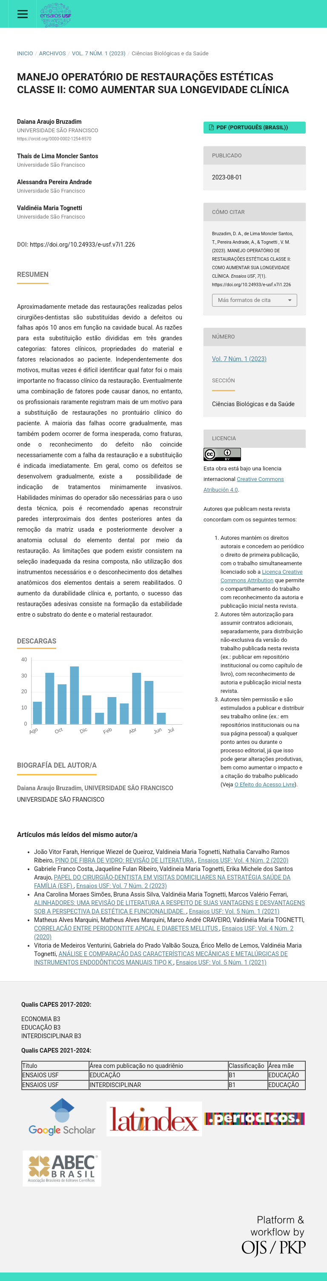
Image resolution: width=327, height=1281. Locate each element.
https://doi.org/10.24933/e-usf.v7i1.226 (82, 244)
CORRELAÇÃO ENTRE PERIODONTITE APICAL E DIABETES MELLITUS (126, 928)
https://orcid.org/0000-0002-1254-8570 (54, 139)
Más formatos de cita (244, 300)
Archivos (52, 53)
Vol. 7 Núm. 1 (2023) (99, 53)
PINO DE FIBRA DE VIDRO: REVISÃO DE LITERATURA (125, 860)
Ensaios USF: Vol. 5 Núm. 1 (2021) (234, 911)
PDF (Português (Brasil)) (251, 127)
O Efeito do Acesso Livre (265, 784)
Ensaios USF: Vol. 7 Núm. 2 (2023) (121, 885)
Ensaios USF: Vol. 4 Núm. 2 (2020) (243, 860)
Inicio (25, 53)
